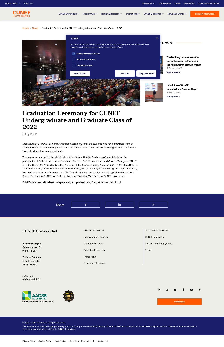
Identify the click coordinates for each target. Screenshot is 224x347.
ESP (31, 4)
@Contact (27, 276)
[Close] (157, 38)
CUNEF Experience (154, 14)
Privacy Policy (28, 341)
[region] (113, 57)
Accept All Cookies (146, 73)
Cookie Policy (45, 341)
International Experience (157, 230)
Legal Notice (60, 341)
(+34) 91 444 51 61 (31, 279)
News (35, 28)
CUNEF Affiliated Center (208, 3)
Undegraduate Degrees (96, 237)
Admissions (90, 256)
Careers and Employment (158, 243)
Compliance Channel (79, 341)
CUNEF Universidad (69, 14)
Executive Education (94, 250)
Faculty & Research (111, 14)
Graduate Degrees (93, 243)
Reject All (125, 73)
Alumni (177, 3)
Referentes (189, 3)
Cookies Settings (100, 341)
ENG (26, 4)
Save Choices (80, 73)
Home (25, 28)
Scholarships (165, 3)
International (133, 14)
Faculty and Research (95, 263)
